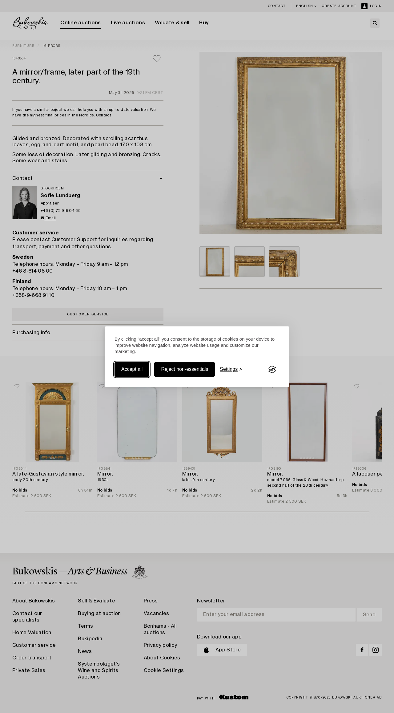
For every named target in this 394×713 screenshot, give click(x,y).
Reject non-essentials (184, 369)
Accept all (132, 369)
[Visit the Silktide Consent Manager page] (272, 369)
